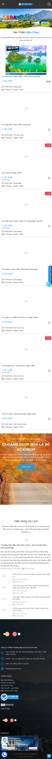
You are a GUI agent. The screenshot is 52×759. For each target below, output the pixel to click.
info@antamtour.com (13, 669)
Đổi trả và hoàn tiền (8, 683)
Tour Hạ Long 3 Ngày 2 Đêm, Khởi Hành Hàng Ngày (21, 76)
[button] (25, 26)
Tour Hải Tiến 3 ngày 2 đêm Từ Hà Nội (16, 125)
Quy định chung (7, 685)
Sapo (31, 756)
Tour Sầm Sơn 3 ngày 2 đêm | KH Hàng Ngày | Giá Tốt (22, 221)
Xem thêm (26, 467)
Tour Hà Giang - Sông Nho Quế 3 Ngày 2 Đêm (19, 414)
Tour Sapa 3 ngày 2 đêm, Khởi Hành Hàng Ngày (20, 269)
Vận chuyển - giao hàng (10, 688)
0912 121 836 (23, 664)
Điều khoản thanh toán (9, 691)
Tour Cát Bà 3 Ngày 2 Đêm (12, 173)
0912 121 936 (11, 664)
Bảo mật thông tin (7, 680)
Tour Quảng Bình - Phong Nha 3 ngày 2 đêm (18, 366)
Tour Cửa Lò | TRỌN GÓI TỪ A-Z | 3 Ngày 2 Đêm (20, 317)
